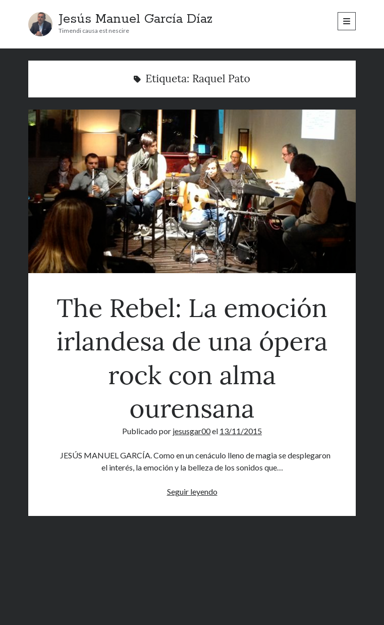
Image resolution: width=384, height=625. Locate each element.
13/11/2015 (241, 431)
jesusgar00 (191, 431)
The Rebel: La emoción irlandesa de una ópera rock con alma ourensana (191, 191)
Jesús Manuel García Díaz (135, 19)
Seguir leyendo (192, 491)
